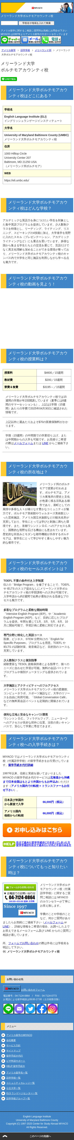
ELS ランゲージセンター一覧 (21, 1093)
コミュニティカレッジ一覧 (20, 1083)
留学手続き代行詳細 (20, 765)
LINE (45, 443)
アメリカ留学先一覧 (17, 1072)
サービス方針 (13, 1045)
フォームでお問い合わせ (23, 943)
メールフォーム (23, 443)
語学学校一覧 (13, 1077)
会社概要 (11, 1040)
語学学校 (25, 50)
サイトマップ (13, 1050)
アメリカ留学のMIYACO (19, 1035)
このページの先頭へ (40, 1136)
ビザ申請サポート (15, 1061)
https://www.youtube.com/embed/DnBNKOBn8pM (37, 316)
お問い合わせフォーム (33, 989)
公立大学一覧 (13, 1088)
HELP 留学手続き (15, 1066)
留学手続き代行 (14, 1055)
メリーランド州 (43, 50)
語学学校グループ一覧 (18, 1098)
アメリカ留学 (8, 50)
